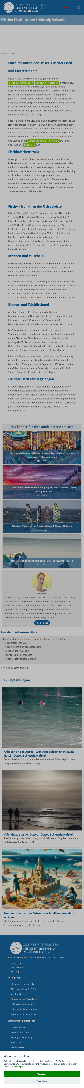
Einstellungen (17, 1067)
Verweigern (42, 1081)
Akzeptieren (42, 1074)
